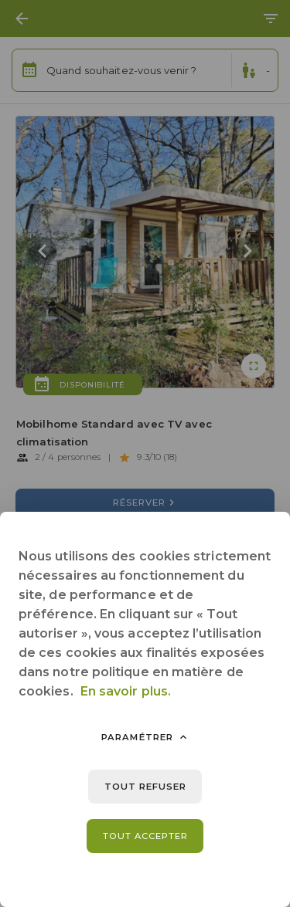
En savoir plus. (125, 691)
